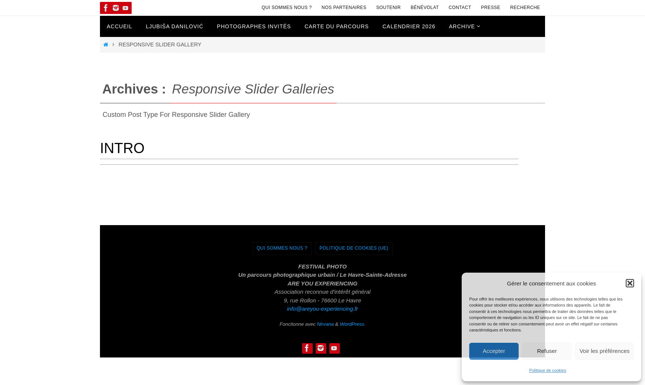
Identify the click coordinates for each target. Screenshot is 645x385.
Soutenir (388, 7)
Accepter (494, 351)
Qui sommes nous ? (287, 7)
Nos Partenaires (344, 7)
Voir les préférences (604, 351)
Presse (490, 7)
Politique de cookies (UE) (354, 248)
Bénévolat (425, 7)
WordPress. (353, 324)
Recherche (525, 7)
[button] (630, 283)
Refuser (547, 351)
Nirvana (325, 324)
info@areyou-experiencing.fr (322, 308)
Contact (459, 7)
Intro (122, 148)
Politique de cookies (547, 370)
